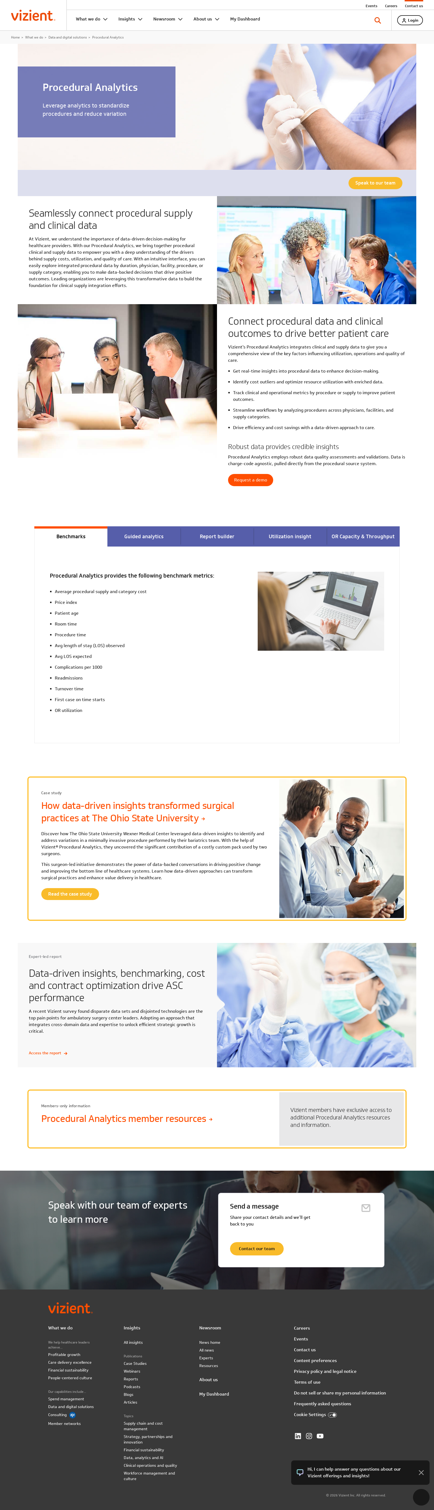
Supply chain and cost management (143, 1426)
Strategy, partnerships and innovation (148, 1439)
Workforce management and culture (149, 1476)
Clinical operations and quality (150, 1465)
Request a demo (250, 480)
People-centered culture (70, 1377)
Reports (131, 1378)
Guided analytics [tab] (144, 536)
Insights (126, 19)
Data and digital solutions (67, 37)
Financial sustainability (68, 1370)
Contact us (414, 5)
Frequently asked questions (322, 1404)
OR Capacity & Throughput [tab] (363, 536)
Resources (208, 1365)
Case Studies (135, 1363)
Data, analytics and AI (143, 1457)
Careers (391, 5)
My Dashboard (245, 19)
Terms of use (307, 1382)
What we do (88, 19)
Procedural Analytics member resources (126, 1118)
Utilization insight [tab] (290, 536)
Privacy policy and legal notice (325, 1371)
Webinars (132, 1371)
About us (202, 19)
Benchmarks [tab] (71, 536)
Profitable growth (64, 1354)
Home (15, 37)
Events (371, 5)
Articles (130, 1402)
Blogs (128, 1394)
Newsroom (164, 19)
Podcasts (132, 1386)
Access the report (48, 1052)
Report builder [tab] (217, 536)
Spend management (66, 1398)
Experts (206, 1357)
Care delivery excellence (70, 1362)
